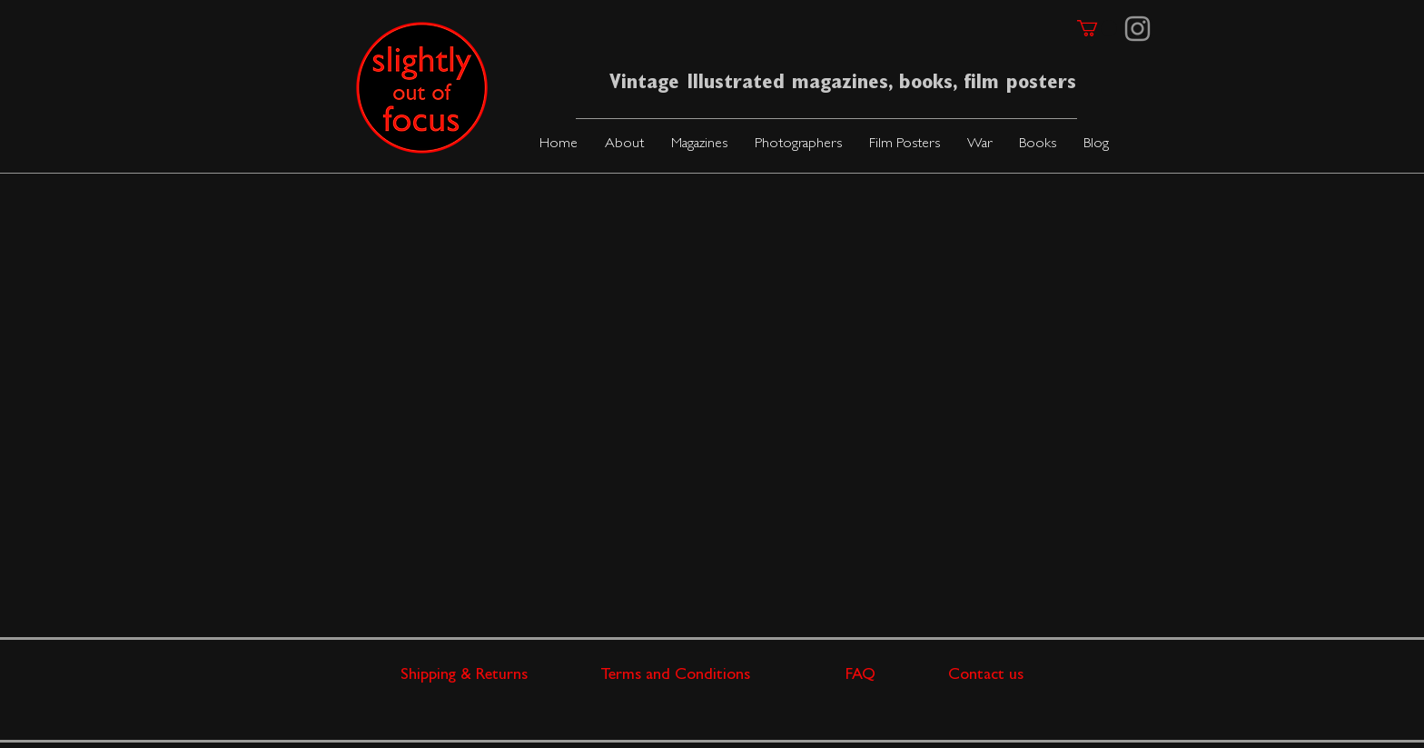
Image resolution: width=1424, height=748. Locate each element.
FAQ (897, 676)
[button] (699, 145)
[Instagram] (1137, 28)
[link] (1097, 28)
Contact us (986, 676)
